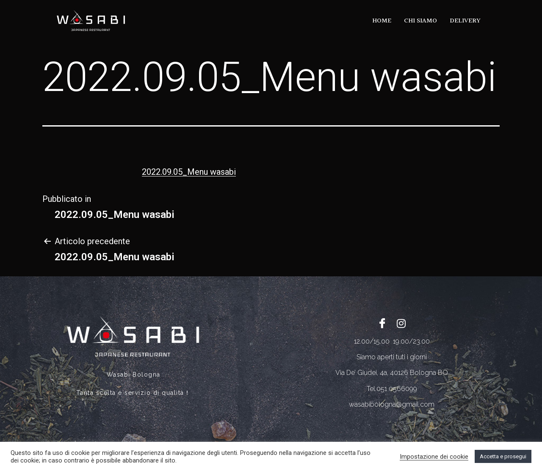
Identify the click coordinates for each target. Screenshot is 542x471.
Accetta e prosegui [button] (503, 456)
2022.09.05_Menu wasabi (189, 172)
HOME (381, 21)
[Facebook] (382, 323)
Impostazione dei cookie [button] (434, 456)
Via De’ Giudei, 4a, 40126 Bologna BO (391, 373)
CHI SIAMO (420, 21)
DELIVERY (465, 21)
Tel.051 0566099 (392, 389)
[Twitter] (401, 323)
